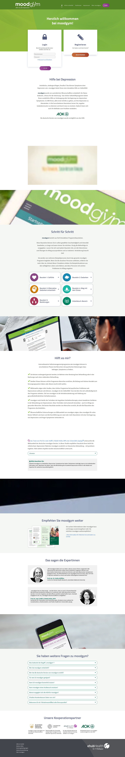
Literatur (62, 453)
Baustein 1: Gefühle (49, 277)
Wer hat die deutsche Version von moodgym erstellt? (62, 673)
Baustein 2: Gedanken (82, 277)
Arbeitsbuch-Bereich (82, 301)
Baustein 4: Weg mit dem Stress (82, 289)
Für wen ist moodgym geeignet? (62, 678)
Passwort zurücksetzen (44, 60)
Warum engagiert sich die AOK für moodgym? (62, 692)
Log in (45, 68)
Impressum (86, 5)
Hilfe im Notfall (68, 5)
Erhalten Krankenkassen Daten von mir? (62, 697)
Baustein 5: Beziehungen (49, 301)
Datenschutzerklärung (22, 750)
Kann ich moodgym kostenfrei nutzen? (62, 683)
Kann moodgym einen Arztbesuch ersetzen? (62, 687)
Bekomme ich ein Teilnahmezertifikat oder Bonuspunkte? (62, 702)
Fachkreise (78, 5)
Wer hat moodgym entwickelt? (62, 668)
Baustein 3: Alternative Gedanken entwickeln (49, 289)
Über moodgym (96, 5)
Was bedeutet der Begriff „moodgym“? (62, 663)
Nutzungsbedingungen (22, 748)
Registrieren (80, 55)
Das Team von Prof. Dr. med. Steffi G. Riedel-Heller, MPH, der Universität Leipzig (57, 441)
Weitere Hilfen (20, 746)
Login (106, 5)
